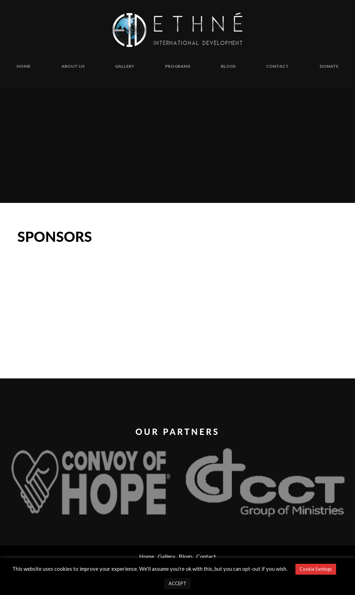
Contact (277, 66)
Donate (329, 66)
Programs (177, 66)
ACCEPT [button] (177, 583)
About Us (72, 66)
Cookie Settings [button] (316, 569)
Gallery (124, 66)
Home (23, 66)
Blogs (228, 66)
